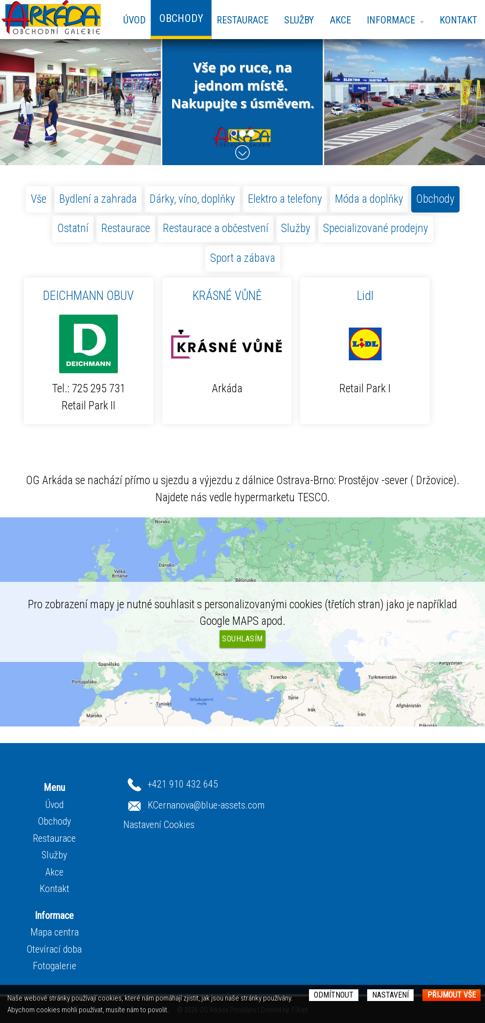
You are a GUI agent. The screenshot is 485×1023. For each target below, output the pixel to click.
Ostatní (72, 228)
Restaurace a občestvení (215, 228)
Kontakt (458, 20)
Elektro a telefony (285, 199)
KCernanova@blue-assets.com (206, 805)
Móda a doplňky (369, 199)
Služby (299, 20)
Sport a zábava (242, 258)
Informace (395, 20)
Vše (38, 199)
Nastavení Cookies (159, 825)
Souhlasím (242, 638)
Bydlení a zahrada (98, 199)
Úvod (134, 20)
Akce (340, 20)
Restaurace (242, 20)
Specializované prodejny (375, 228)
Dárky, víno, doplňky (192, 199)
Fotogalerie (54, 966)
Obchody (435, 199)
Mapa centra (54, 932)
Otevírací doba (54, 949)
